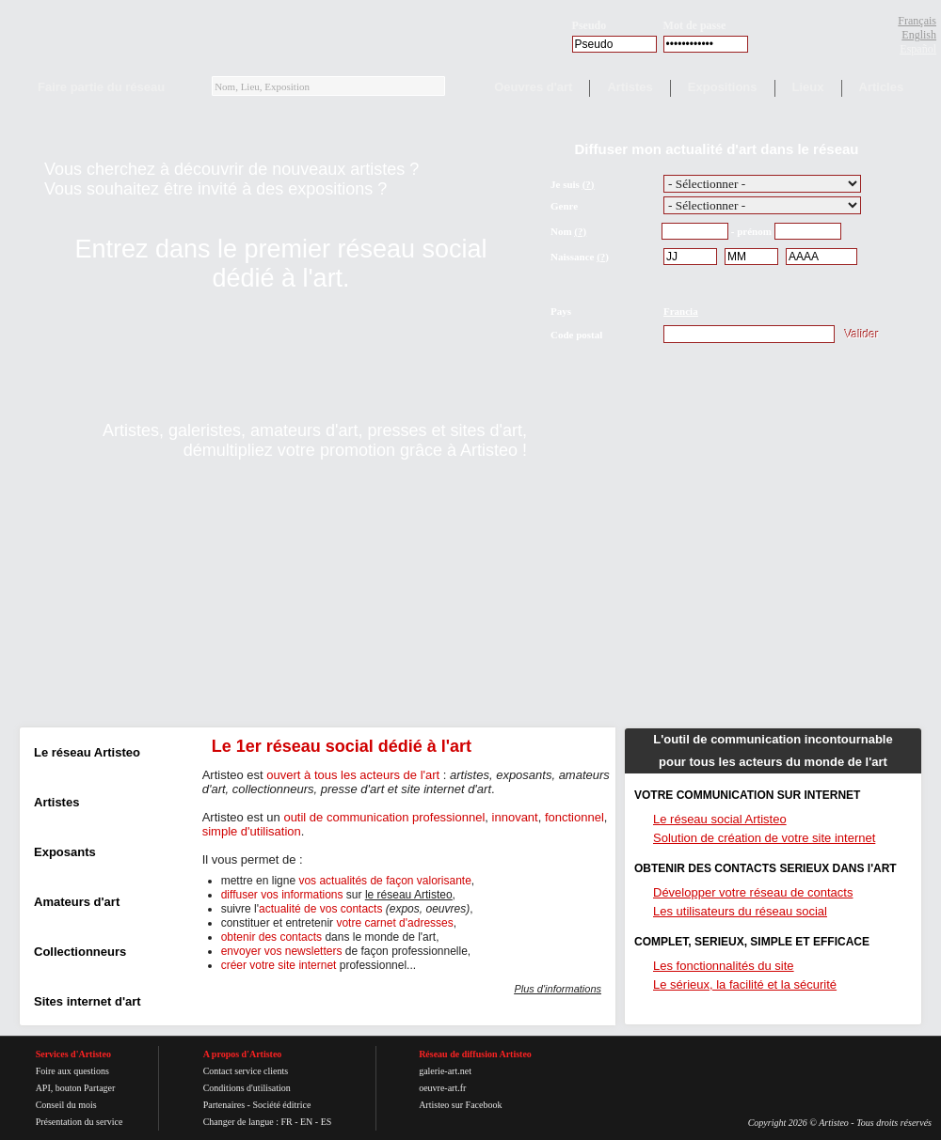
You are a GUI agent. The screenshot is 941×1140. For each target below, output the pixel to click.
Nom (561, 231)
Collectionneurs (80, 952)
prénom (754, 231)
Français (917, 20)
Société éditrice (281, 1105)
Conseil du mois (66, 1105)
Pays (560, 311)
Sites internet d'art (87, 1001)
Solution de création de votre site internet (764, 838)
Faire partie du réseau (101, 87)
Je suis (565, 184)
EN (306, 1122)
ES (326, 1122)
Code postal (576, 334)
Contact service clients (246, 1071)
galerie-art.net (445, 1071)
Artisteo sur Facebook (460, 1105)
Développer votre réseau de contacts (753, 892)
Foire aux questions (72, 1071)
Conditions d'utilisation (247, 1088)
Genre (564, 205)
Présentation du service (79, 1122)
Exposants (65, 852)
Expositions (723, 87)
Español (918, 48)
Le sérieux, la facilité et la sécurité (745, 984)
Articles (881, 87)
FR (286, 1122)
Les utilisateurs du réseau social (740, 911)
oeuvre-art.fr (442, 1088)
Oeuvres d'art (533, 87)
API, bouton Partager (76, 1088)
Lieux (808, 87)
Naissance (572, 256)
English (918, 34)
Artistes (629, 87)
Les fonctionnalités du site (723, 966)
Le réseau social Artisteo (720, 819)
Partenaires (224, 1105)
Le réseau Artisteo (87, 752)
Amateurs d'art (77, 902)
